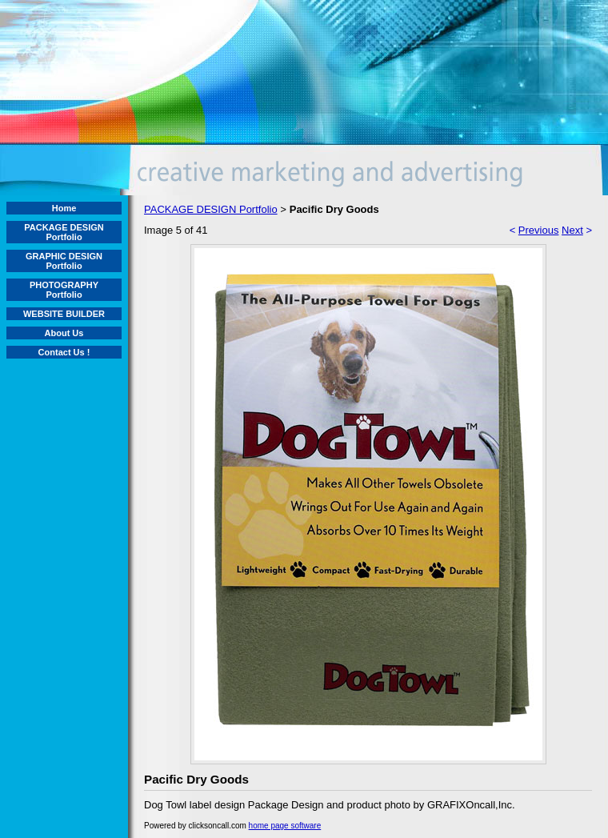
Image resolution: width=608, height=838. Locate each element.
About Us (64, 333)
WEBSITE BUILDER (64, 314)
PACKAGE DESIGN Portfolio (63, 232)
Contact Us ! (64, 352)
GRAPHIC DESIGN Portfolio (64, 261)
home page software (285, 825)
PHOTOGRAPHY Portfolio (64, 289)
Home (64, 208)
